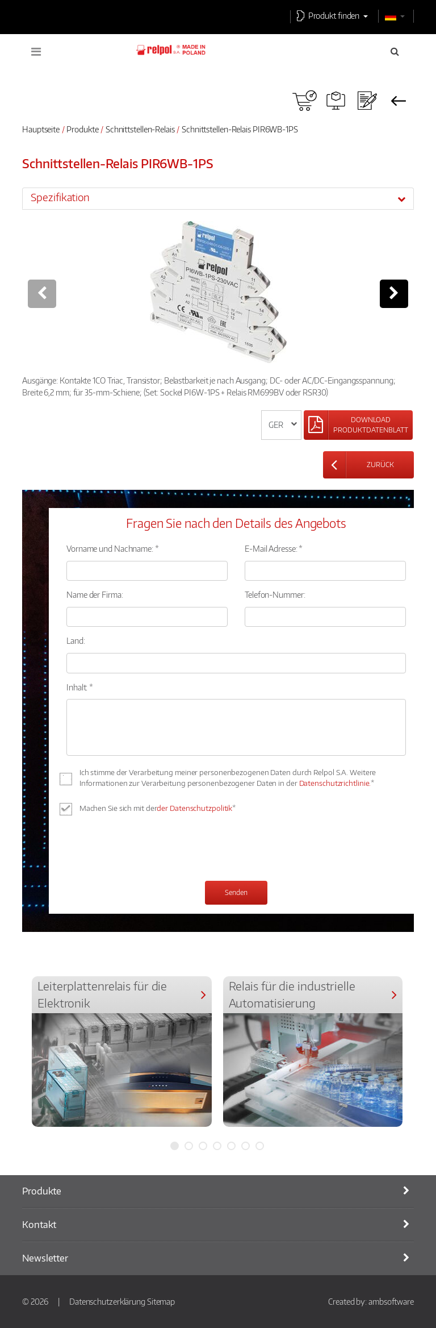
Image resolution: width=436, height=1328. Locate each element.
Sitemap (161, 1301)
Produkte (82, 129)
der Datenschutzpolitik (194, 808)
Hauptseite (41, 129)
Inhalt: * (79, 687)
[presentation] (152, 849)
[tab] (218, 198)
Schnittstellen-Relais (140, 129)
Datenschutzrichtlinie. (335, 783)
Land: (75, 640)
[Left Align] (358, 425)
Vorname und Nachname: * (112, 548)
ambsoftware (391, 1301)
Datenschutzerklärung (107, 1301)
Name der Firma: (94, 594)
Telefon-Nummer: (275, 594)
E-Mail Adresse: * (274, 548)
